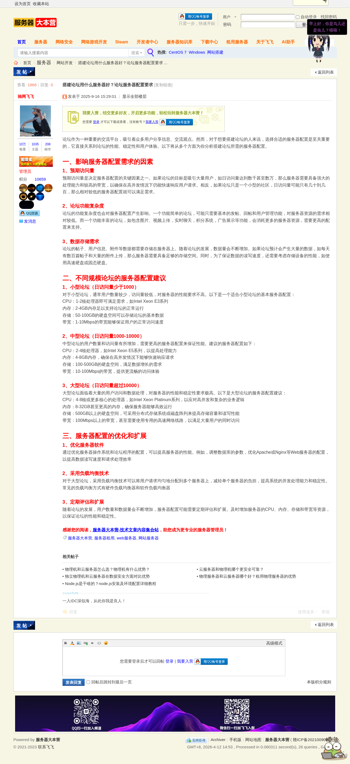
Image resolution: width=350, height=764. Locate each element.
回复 (73, 612)
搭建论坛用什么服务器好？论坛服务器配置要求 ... (123, 62)
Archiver (218, 739)
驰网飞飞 (26, 96)
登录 (96, 122)
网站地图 (253, 739)
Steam (121, 42)
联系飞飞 (46, 747)
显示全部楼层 (134, 96)
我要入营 (151, 122)
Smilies (106, 643)
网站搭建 (215, 52)
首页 (21, 42)
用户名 (226, 17)
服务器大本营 (15, 63)
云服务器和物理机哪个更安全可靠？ (231, 569)
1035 (35, 144)
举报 (325, 612)
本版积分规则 (319, 682)
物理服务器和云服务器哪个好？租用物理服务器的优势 (247, 576)
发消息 (30, 221)
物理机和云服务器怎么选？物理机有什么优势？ (107, 569)
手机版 (235, 739)
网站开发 (65, 62)
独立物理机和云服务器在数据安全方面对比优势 (107, 576)
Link (85, 643)
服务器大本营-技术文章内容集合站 (126, 530)
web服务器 (126, 538)
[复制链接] (163, 84)
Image (79, 643)
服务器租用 (104, 538)
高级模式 (274, 643)
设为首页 (23, 3)
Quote (92, 643)
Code (99, 643)
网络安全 (64, 42)
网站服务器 (148, 538)
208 (47, 144)
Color (72, 643)
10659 (40, 179)
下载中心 (209, 42)
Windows (197, 52)
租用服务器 (237, 42)
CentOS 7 (178, 52)
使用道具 (306, 612)
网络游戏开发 (94, 42)
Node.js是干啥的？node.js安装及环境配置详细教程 (110, 583)
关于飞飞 (264, 42)
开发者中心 (147, 42)
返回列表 (326, 72)
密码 (227, 24)
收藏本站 (41, 3)
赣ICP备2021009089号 (313, 739)
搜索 (135, 52)
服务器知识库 (179, 42)
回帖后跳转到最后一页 (109, 682)
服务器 (40, 42)
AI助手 (288, 42)
